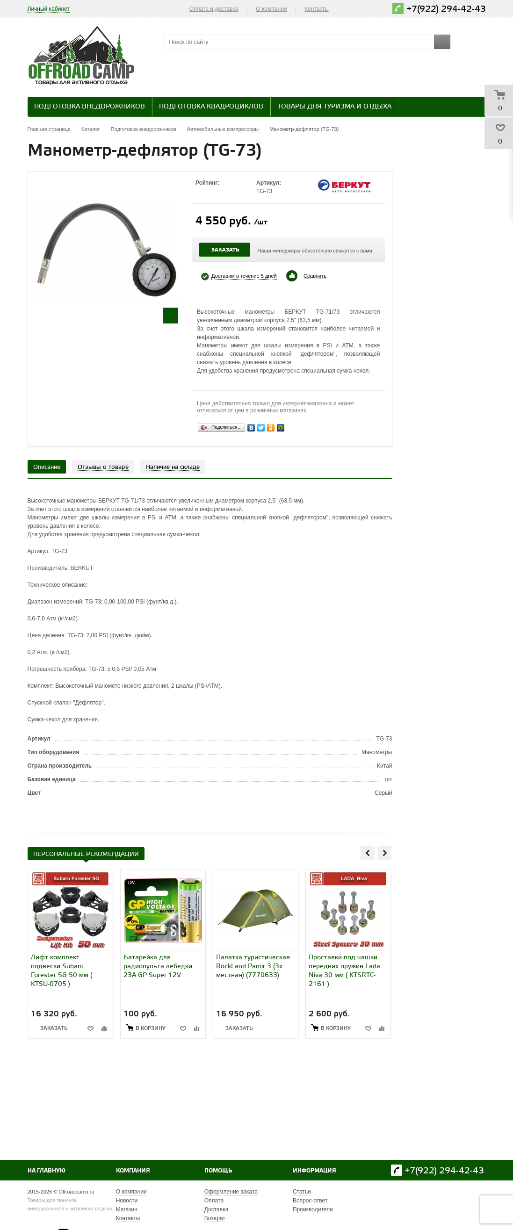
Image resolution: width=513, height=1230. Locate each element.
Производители (313, 1209)
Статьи (302, 1191)
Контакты (316, 9)
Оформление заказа (231, 1191)
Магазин (126, 1209)
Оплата (214, 1200)
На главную (46, 1170)
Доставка (216, 1209)
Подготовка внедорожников (89, 107)
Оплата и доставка (213, 9)
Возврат (214, 1218)
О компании (271, 9)
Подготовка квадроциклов (211, 107)
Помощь (218, 1170)
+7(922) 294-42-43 (446, 9)
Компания (133, 1170)
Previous (368, 853)
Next (384, 853)
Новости (126, 1200)
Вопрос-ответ (310, 1200)
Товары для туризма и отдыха (334, 107)
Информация (314, 1170)
